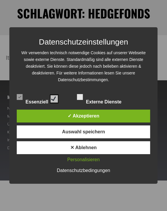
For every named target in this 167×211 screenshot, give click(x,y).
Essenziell (38, 98)
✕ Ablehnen (83, 147)
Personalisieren (83, 159)
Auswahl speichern (83, 131)
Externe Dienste (104, 98)
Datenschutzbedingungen (83, 170)
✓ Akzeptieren (83, 115)
